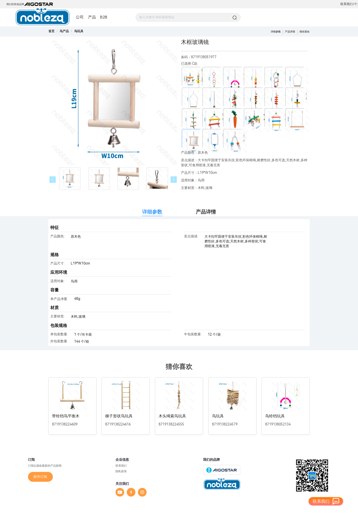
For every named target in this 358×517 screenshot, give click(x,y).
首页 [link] (51, 31)
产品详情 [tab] (206, 212)
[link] (64, 31)
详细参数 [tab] (152, 212)
